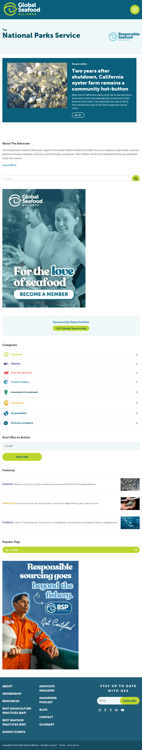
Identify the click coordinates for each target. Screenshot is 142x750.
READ (78, 115)
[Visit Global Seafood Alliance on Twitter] (111, 710)
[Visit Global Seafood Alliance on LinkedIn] (116, 710)
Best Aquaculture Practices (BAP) (16, 711)
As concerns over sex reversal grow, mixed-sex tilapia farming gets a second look (57, 503)
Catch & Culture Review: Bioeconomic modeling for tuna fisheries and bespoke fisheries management (65, 522)
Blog (43, 709)
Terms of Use (73, 745)
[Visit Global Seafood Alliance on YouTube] (122, 710)
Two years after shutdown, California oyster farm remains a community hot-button (100, 80)
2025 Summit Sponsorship (71, 328)
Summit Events (13, 732)
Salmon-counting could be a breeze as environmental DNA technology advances (55, 484)
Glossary (46, 724)
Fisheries (7, 484)
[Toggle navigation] (135, 9)
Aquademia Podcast (48, 700)
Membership (11, 693)
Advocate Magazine (47, 688)
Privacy (62, 745)
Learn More (9, 165)
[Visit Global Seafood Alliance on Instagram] (100, 710)
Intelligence (9, 503)
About (7, 686)
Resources (10, 701)
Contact (46, 717)
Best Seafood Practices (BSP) (14, 722)
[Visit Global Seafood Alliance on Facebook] (105, 710)
